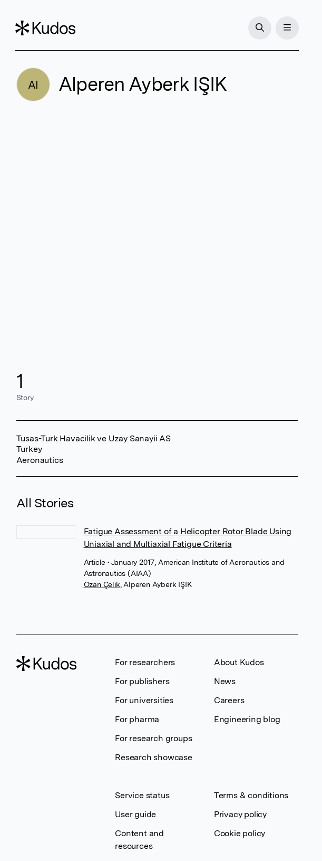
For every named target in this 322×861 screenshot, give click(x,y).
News (225, 681)
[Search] (258, 28)
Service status (142, 795)
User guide (135, 814)
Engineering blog (247, 719)
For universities (144, 700)
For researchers (145, 662)
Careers (229, 700)
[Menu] (286, 28)
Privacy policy (240, 814)
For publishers (142, 681)
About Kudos (239, 662)
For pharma (137, 719)
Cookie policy (239, 833)
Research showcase (153, 757)
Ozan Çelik (102, 584)
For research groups (153, 738)
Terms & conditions (251, 795)
